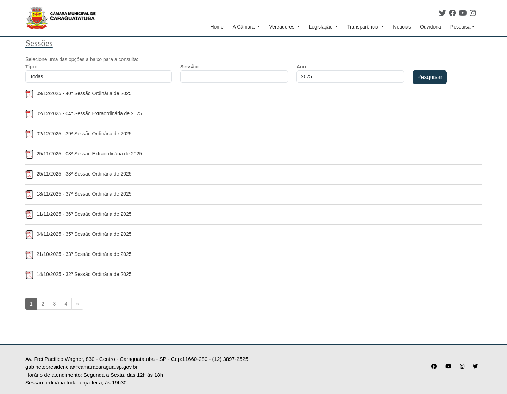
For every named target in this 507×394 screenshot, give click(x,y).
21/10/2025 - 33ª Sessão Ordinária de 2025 (78, 254)
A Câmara (244, 27)
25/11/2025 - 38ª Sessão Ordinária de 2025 (78, 174)
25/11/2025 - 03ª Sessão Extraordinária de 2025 (83, 153)
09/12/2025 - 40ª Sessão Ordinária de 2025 (78, 93)
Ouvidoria (430, 27)
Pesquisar (429, 77)
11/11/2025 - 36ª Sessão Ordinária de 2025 (78, 214)
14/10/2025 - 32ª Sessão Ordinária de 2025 (78, 274)
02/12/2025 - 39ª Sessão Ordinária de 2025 (78, 133)
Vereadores (282, 27)
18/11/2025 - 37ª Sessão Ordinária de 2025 (78, 194)
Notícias (402, 27)
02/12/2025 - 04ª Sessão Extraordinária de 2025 (83, 113)
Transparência (363, 27)
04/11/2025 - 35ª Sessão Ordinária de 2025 (78, 234)
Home (216, 27)
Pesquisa (460, 27)
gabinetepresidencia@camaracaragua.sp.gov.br (81, 367)
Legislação (321, 27)
